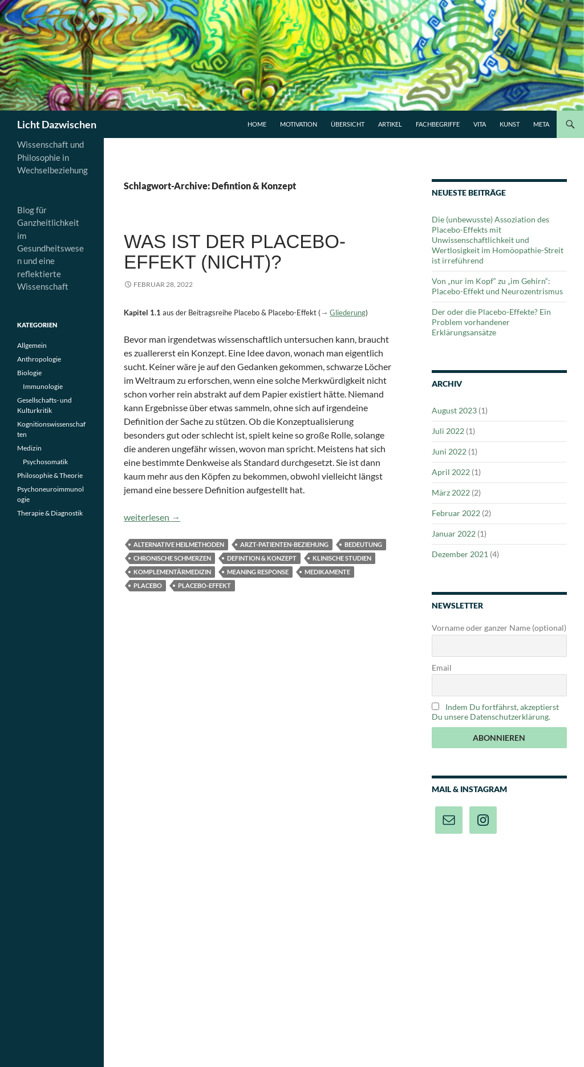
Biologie (29, 372)
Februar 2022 (456, 513)
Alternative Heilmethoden (178, 544)
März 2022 (451, 492)
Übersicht (347, 124)
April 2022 (451, 472)
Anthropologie (39, 359)
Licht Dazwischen (56, 124)
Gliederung (348, 312)
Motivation (298, 124)
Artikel (390, 124)
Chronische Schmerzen (172, 558)
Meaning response (258, 571)
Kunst (510, 124)
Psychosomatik (45, 461)
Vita (479, 124)
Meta (541, 124)
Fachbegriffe (438, 124)
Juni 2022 (449, 451)
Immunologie (43, 386)
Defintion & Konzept (262, 558)
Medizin (29, 448)
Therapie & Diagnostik (50, 513)
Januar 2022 (454, 533)
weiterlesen (152, 517)
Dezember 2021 (460, 554)
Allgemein (32, 345)
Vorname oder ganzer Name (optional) (499, 627)
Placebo (147, 585)
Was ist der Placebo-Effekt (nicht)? (235, 252)
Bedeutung (363, 544)
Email (442, 667)
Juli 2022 (448, 431)
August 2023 (454, 410)
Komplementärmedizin (172, 571)
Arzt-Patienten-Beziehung (284, 544)
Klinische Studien (342, 558)
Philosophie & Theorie (50, 475)
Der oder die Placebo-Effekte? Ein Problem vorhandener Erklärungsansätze (491, 322)
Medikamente (327, 571)
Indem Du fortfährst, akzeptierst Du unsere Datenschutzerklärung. (495, 711)
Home (257, 124)
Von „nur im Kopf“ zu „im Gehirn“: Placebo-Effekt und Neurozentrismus (497, 286)
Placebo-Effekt (204, 585)
